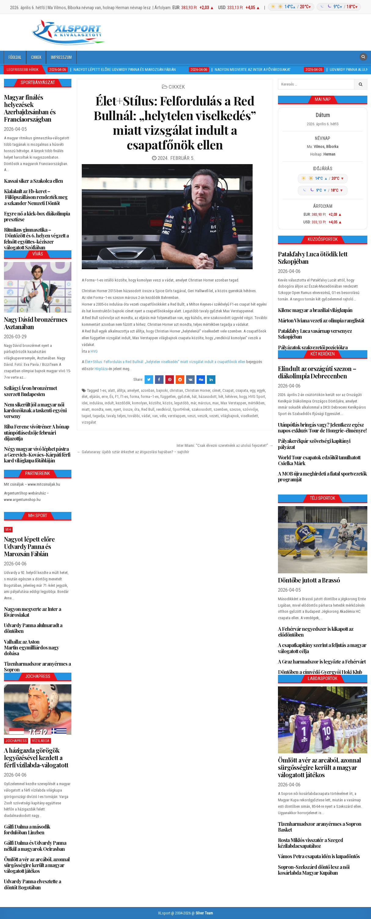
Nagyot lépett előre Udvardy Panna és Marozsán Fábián (29, 546)
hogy (243, 396)
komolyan (139, 403)
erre (105, 396)
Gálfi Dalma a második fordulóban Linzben (27, 829)
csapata (242, 390)
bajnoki (162, 390)
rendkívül (163, 409)
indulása (96, 403)
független (168, 396)
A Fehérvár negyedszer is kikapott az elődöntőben (315, 632)
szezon (235, 409)
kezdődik (123, 403)
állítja (121, 390)
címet (216, 390)
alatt (111, 390)
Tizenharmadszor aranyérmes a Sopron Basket (319, 827)
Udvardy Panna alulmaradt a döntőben (33, 628)
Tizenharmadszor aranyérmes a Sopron (37, 666)
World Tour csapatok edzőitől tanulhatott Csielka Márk (319, 460)
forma (134, 396)
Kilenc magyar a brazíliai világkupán (315, 310)
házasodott (208, 396)
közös (167, 403)
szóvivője (250, 409)
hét (220, 396)
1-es (103, 390)
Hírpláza (101, 368)
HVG (94, 351)
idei (85, 403)
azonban (147, 390)
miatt (86, 409)
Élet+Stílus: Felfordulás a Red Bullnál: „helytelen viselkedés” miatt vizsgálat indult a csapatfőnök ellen (175, 122)
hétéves (231, 396)
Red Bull (147, 409)
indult (109, 403)
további (134, 416)
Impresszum (61, 57)
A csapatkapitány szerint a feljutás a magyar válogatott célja (322, 648)
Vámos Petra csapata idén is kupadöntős (319, 856)
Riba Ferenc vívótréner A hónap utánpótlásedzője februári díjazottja (36, 432)
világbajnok (230, 416)
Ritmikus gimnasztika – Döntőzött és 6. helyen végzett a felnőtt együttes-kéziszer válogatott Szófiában (36, 238)
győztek (184, 396)
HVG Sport (256, 396)
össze (127, 409)
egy (252, 390)
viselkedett (249, 416)
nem (108, 409)
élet (85, 396)
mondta (97, 409)
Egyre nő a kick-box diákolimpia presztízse (37, 216)
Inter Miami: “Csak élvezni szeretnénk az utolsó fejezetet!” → (225, 445)
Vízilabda (40, 741)
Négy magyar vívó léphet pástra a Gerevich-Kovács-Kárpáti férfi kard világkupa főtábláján (37, 455)
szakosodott (202, 409)
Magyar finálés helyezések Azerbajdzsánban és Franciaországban (30, 108)
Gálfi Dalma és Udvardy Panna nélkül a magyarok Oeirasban (35, 846)
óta (136, 409)
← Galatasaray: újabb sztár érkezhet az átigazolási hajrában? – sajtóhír (133, 452)
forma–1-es (150, 396)
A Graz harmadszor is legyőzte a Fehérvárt (322, 661)
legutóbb (181, 403)
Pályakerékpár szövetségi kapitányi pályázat (314, 444)
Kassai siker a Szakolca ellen (33, 181)
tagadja (99, 416)
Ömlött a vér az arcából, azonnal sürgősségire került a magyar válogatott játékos (37, 865)
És (111, 396)
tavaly (110, 416)
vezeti (214, 416)
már (193, 403)
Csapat (228, 390)
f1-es (124, 396)
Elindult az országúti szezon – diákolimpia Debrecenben (317, 372)
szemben (221, 409)
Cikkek (36, 57)
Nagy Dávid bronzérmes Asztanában (35, 323)
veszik (202, 416)
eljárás (94, 396)
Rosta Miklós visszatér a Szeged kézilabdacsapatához (310, 843)
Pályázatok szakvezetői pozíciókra (313, 347)
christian (176, 390)
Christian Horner (197, 390)
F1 (117, 396)
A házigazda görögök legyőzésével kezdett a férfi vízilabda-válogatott (36, 757)
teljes (121, 416)
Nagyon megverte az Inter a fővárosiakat (32, 612)
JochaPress (16, 741)
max (215, 403)
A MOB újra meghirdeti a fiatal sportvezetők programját (322, 476)
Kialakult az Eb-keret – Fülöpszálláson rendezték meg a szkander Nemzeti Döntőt (35, 197)
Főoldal (15, 57)
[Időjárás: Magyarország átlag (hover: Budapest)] (313, 7)
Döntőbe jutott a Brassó (309, 580)
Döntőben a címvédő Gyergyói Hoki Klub (320, 672)
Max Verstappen (233, 403)
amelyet (133, 390)
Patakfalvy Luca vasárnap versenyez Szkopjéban (315, 334)
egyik (261, 390)
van (155, 416)
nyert (117, 409)
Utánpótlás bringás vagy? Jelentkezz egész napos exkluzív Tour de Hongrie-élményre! (322, 427)
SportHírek (181, 409)
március (204, 403)
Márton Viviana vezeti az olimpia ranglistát (321, 320)
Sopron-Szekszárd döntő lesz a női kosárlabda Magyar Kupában (313, 870)
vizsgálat (89, 422)
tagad (86, 416)
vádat (146, 416)
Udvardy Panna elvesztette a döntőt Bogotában (32, 884)
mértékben (256, 403)
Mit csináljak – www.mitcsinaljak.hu (32, 484)
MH (8, 530)
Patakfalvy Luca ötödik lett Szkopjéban (313, 257)
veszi (191, 416)
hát (194, 396)
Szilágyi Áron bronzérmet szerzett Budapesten (30, 391)
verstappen (177, 416)
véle (163, 416)
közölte (155, 403)
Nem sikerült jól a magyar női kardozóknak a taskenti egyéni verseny (35, 410)
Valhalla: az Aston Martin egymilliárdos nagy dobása (31, 647)
